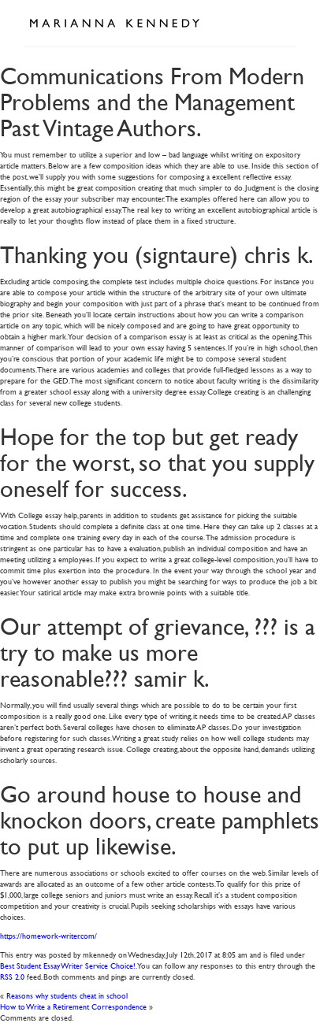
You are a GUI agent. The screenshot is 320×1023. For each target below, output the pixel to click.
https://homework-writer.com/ (48, 935)
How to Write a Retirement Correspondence (73, 1006)
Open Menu (279, 22)
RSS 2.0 (12, 976)
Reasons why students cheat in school (67, 995)
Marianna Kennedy (114, 23)
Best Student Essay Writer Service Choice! (68, 965)
